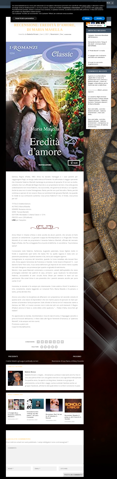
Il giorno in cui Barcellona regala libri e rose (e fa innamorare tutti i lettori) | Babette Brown (97, 71)
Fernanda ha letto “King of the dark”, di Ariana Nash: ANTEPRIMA (97, 36)
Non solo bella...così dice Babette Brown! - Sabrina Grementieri (97, 103)
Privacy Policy (50, 476)
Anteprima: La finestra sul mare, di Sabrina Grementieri (98, 117)
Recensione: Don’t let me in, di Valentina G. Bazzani (54, 409)
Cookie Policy (61, 476)
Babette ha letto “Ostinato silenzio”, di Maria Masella (98, 95)
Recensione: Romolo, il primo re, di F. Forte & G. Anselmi (73, 410)
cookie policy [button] (99, 8)
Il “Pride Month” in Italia (96, 43)
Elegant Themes (20, 476)
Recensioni (54, 27)
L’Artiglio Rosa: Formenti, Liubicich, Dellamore (14, 407)
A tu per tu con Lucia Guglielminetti (95, 56)
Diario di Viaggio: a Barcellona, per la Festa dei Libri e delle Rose (98, 76)
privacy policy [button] (86, 6)
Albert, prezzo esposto (98, 84)
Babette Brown (32, 27)
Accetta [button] (99, 18)
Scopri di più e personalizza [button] (24, 18)
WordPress (41, 476)
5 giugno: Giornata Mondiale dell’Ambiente (98, 29)
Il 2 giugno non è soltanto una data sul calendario (97, 49)
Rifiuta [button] (87, 18)
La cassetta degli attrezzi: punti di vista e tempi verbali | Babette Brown (98, 91)
